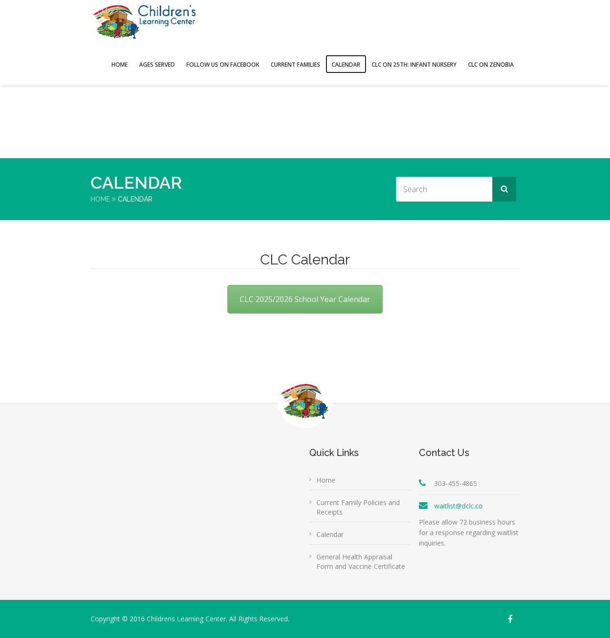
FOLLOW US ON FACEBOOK (222, 65)
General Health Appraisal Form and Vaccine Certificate (360, 561)
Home (120, 65)
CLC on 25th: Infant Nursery (414, 65)
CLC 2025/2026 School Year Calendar (305, 299)
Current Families (295, 65)
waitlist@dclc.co (458, 505)
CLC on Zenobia (491, 65)
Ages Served (157, 65)
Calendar (346, 65)
